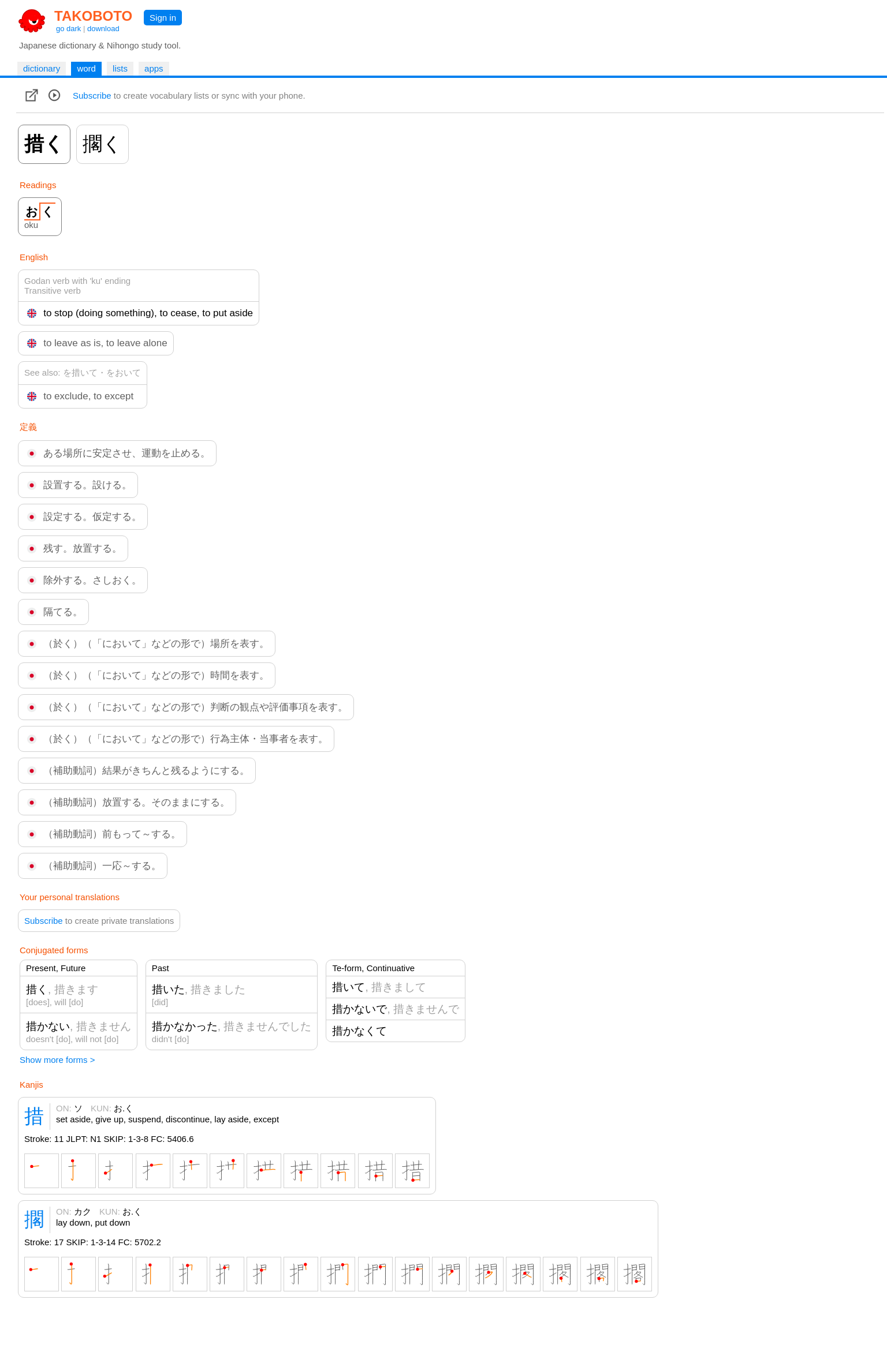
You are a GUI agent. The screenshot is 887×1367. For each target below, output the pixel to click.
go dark (68, 28)
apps (153, 68)
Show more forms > (57, 1060)
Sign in (163, 18)
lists (120, 68)
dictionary (41, 68)
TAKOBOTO (93, 16)
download (103, 28)
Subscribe (92, 95)
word (86, 68)
